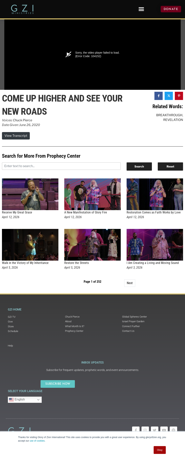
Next (130, 283)
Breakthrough (169, 115)
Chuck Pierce (22, 120)
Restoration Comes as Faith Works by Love (154, 212)
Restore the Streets (76, 263)
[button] (141, 9)
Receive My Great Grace (17, 212)
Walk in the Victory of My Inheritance (25, 263)
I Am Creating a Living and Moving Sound (153, 263)
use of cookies (37, 440)
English (17, 399)
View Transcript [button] (16, 136)
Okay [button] (159, 450)
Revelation (173, 120)
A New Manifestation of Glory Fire (85, 212)
